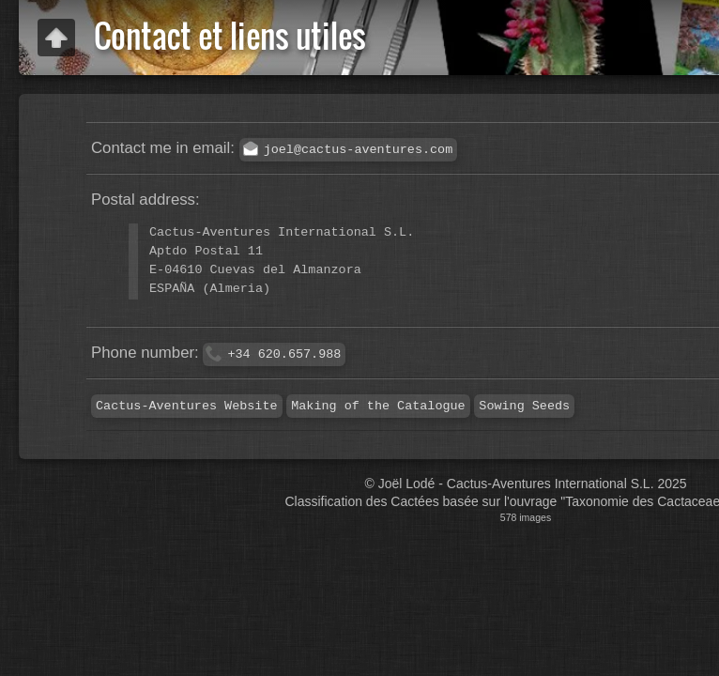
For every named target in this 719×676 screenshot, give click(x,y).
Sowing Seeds (524, 406)
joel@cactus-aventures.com (358, 150)
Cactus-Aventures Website (187, 406)
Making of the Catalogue (378, 406)
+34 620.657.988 (284, 354)
